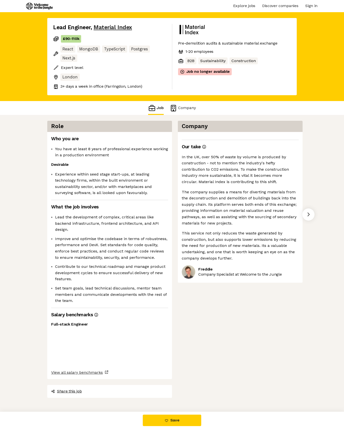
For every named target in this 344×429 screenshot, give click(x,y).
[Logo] (39, 6)
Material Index (113, 27)
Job (156, 108)
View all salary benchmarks (77, 372)
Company (183, 108)
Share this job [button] (66, 391)
